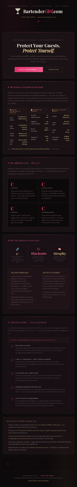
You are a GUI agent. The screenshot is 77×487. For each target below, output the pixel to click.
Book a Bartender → (29, 69)
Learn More (53, 69)
